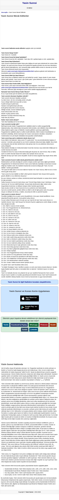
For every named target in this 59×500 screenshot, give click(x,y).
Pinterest (44, 325)
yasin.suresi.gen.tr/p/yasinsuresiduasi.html (14, 87)
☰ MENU (29, 8)
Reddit (53, 325)
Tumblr (24, 329)
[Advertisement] (29, 31)
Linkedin (33, 329)
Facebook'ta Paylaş (19, 325)
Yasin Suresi (29, 3)
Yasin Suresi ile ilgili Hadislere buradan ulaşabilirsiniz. (29, 282)
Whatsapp (34, 325)
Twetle (5, 325)
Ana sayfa (4, 12)
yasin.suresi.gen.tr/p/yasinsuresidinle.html (20, 71)
